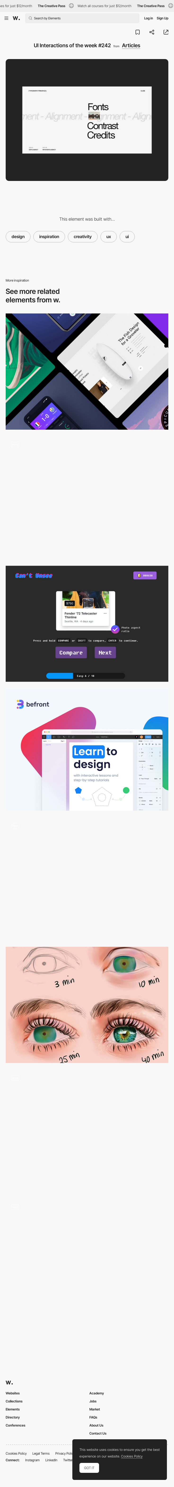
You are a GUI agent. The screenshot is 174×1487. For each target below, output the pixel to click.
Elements (13, 1409)
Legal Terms (41, 1453)
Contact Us (97, 1433)
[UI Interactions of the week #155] (87, 1260)
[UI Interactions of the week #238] (87, 498)
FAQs (93, 1417)
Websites (13, 1393)
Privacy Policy (65, 1453)
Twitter (68, 1460)
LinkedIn (51, 1460)
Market (94, 1409)
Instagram (32, 1460)
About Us (96, 1425)
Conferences (15, 1425)
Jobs (92, 1401)
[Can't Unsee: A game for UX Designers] (87, 624)
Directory (13, 1417)
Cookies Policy (16, 1453)
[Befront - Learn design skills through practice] (87, 750)
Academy (96, 1393)
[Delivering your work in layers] (87, 1005)
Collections (14, 1401)
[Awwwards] (16, 18)
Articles (131, 45)
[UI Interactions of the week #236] (87, 1131)
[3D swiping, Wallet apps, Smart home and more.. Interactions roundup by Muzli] (87, 371)
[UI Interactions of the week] (87, 879)
